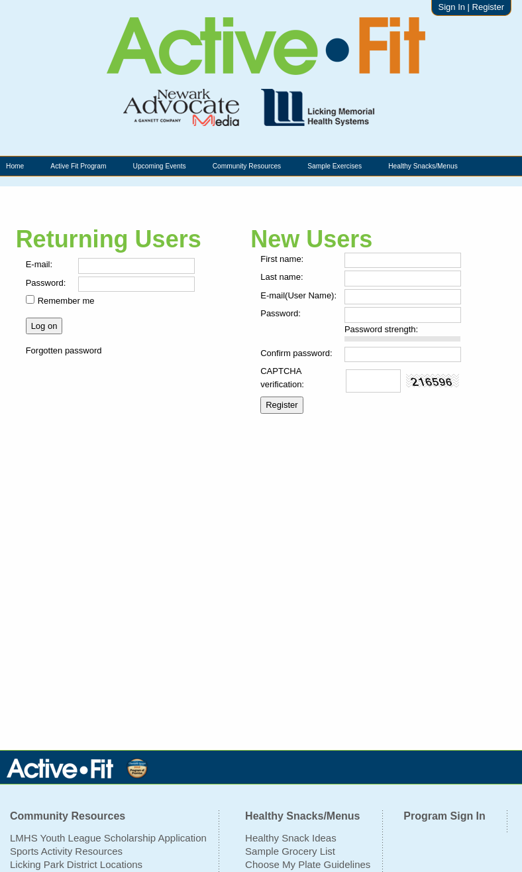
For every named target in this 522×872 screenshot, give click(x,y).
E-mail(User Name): (298, 295)
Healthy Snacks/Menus (423, 166)
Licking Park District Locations (76, 864)
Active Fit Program (78, 166)
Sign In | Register (471, 7)
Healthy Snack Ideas (291, 837)
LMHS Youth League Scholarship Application (108, 837)
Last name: (281, 277)
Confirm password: (296, 353)
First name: (281, 259)
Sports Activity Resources (66, 851)
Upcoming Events (158, 166)
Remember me (66, 301)
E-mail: (39, 264)
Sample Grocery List (290, 851)
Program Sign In (444, 816)
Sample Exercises (334, 166)
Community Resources (247, 166)
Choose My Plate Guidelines (307, 864)
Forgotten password (64, 350)
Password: (46, 283)
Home (15, 166)
